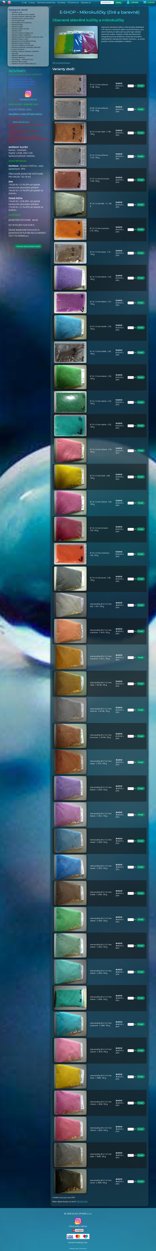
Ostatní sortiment (16, 49)
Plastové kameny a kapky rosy (21, 33)
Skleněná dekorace (17, 57)
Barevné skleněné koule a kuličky (22, 14)
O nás (24, 3)
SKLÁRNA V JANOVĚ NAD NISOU (25, 114)
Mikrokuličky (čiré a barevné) (20, 23)
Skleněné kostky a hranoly (19, 43)
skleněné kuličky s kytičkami (20, 35)
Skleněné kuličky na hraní (19, 29)
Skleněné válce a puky (18, 62)
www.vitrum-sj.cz (21, 121)
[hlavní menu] (56, 3)
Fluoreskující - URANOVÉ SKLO (21, 59)
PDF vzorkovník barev (61, 63)
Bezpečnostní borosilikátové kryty (22, 41)
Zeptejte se (86, 3)
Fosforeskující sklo (17, 21)
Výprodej (13, 53)
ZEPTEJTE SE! (82, 1201)
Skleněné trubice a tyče (18, 39)
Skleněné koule (15, 12)
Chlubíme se (73, 3)
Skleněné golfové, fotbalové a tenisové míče (26, 37)
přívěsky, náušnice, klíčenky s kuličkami (24, 51)
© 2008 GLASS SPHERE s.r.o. (78, 1213)
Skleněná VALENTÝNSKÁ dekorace (22, 64)
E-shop (32, 3)
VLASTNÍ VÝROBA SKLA (20, 109)
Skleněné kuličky (16, 25)
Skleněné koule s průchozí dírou (21, 18)
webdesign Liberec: (74, 1248)
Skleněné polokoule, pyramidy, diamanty (24, 47)
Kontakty (61, 3)
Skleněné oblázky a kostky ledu (21, 45)
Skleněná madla (16, 27)
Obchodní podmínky (46, 3)
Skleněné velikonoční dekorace (21, 55)
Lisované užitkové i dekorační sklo (22, 16)
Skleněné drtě (15, 31)
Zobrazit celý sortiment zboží (28, 246)
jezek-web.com (83, 1248)
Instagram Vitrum (28, 98)
